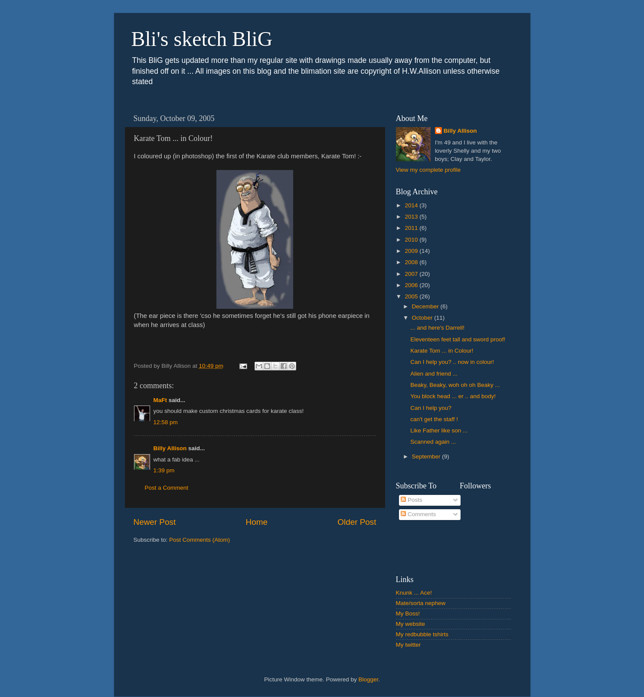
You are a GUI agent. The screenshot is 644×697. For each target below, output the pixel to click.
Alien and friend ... (434, 373)
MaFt (160, 400)
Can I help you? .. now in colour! (452, 362)
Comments (418, 514)
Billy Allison (170, 448)
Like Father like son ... (438, 430)
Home (257, 522)
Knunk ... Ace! (414, 592)
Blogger (369, 679)
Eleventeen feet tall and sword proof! (457, 339)
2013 (412, 216)
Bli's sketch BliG (202, 38)
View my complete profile (428, 170)
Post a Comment (167, 487)
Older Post (356, 522)
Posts (411, 500)
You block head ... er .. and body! (453, 396)
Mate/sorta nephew (421, 603)
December (426, 306)
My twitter (408, 644)
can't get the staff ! (434, 419)
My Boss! (408, 613)
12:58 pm (166, 422)
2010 (412, 239)
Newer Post (155, 522)
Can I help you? (430, 408)
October (423, 317)
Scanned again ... (433, 441)
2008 (412, 262)
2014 (412, 205)
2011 (412, 228)
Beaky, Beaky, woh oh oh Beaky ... (455, 385)
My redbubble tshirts (422, 634)
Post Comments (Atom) (199, 540)
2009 (412, 251)
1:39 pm (164, 470)
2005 (412, 296)
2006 (412, 285)
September (427, 456)
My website (410, 624)
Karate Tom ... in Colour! (441, 350)
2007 (412, 274)
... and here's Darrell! (437, 327)
